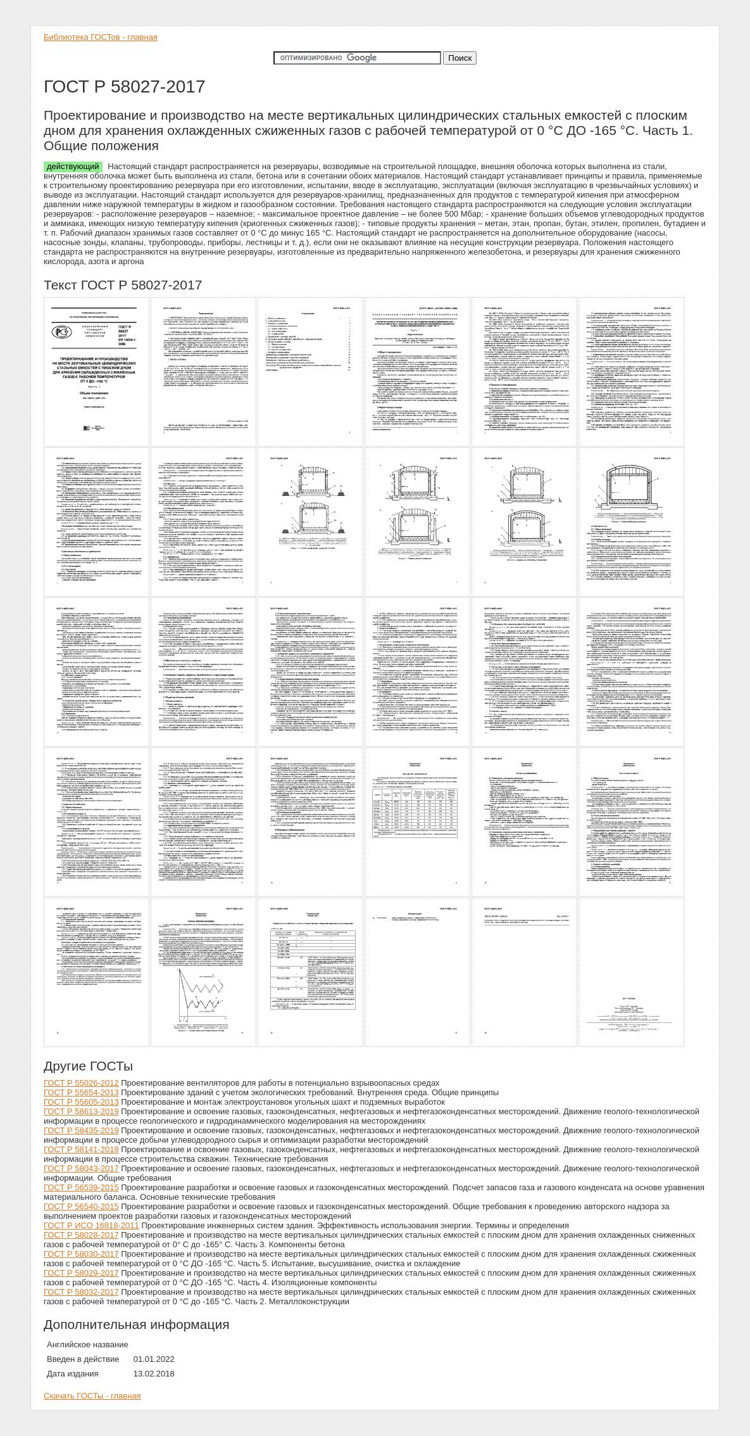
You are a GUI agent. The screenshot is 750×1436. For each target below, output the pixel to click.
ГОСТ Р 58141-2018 (81, 1149)
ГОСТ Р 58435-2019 (81, 1130)
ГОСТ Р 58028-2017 (81, 1235)
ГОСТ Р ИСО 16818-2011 (91, 1225)
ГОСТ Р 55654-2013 (81, 1092)
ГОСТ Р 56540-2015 (81, 1206)
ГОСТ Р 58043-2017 (81, 1168)
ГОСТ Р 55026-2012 (81, 1083)
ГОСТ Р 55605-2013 (81, 1102)
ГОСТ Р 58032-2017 (81, 1292)
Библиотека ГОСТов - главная (101, 37)
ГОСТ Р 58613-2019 (81, 1111)
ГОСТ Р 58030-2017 (81, 1254)
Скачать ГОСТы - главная (92, 1396)
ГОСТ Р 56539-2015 (81, 1187)
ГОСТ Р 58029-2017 (81, 1273)
